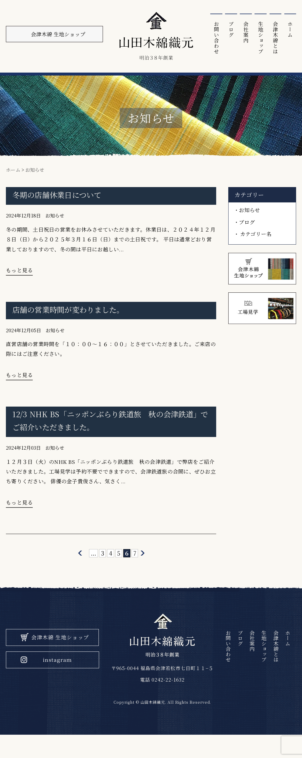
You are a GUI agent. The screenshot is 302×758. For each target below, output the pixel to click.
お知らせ (54, 219)
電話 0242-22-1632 (161, 698)
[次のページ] (143, 571)
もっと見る (19, 276)
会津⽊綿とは (274, 38)
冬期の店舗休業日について (58, 198)
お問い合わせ (213, 38)
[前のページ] (80, 571)
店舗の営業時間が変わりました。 (70, 317)
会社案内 (244, 32)
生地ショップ (259, 38)
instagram (58, 682)
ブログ (228, 29)
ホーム (290, 29)
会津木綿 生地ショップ (61, 659)
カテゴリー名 (256, 238)
